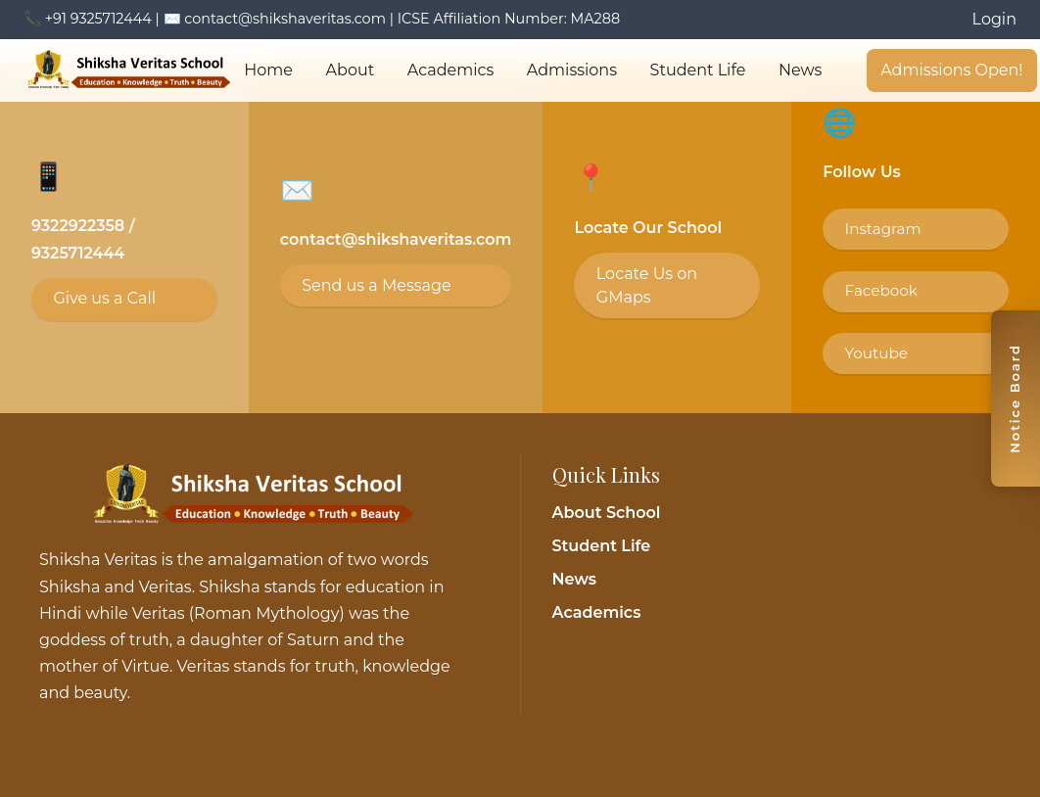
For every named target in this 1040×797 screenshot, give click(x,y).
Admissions (572, 70)
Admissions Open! (953, 70)
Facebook (881, 290)
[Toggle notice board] (1015, 398)
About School (606, 512)
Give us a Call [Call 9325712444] (104, 298)
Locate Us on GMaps (646, 285)
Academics (450, 70)
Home (267, 70)
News (801, 70)
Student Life (698, 70)
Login (994, 19)
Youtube (876, 353)
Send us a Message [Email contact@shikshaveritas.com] (376, 285)
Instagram (883, 228)
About (349, 70)
